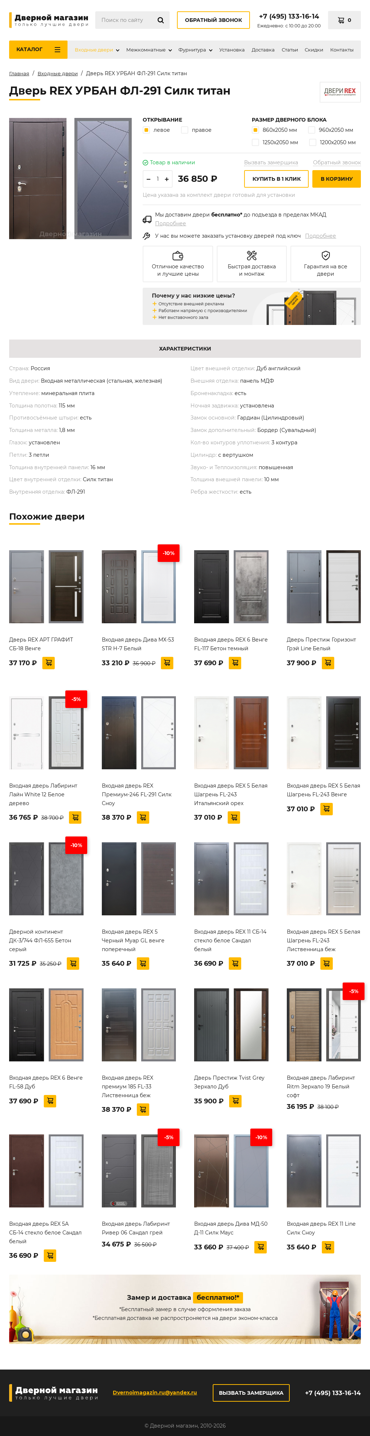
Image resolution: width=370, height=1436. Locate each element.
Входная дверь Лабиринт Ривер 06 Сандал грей (136, 1232)
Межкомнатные (146, 50)
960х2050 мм (330, 134)
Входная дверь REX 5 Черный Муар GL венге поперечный (133, 944)
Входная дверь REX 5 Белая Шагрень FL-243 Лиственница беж (323, 944)
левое (156, 134)
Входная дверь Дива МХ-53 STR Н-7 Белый (138, 647)
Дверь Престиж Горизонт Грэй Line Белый (321, 647)
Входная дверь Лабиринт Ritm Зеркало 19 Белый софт (321, 1090)
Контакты (342, 50)
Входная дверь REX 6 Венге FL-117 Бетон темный (231, 647)
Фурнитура (192, 50)
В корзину (337, 182)
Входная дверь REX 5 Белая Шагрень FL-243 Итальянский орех (230, 798)
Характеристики (185, 352)
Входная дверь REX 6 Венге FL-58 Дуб (46, 1086)
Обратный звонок (213, 20)
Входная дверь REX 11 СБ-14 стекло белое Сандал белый (230, 944)
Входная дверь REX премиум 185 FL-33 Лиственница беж (127, 1090)
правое (196, 134)
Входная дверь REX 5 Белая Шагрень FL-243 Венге (323, 793)
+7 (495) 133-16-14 (289, 16)
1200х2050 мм (332, 146)
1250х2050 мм (275, 146)
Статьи (290, 50)
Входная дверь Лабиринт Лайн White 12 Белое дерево (43, 798)
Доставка (263, 50)
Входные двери (94, 50)
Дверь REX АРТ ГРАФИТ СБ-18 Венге (41, 647)
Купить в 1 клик (277, 182)
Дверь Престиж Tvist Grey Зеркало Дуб (229, 1086)
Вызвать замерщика (271, 166)
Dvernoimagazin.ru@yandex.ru (154, 1392)
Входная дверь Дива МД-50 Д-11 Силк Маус (230, 1232)
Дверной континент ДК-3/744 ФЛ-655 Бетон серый (40, 944)
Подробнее (170, 227)
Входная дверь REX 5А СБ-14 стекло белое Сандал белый (45, 1236)
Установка (232, 50)
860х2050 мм (274, 134)
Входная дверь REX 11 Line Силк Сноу (321, 1232)
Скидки (314, 50)
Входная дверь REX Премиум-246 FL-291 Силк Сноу (136, 798)
